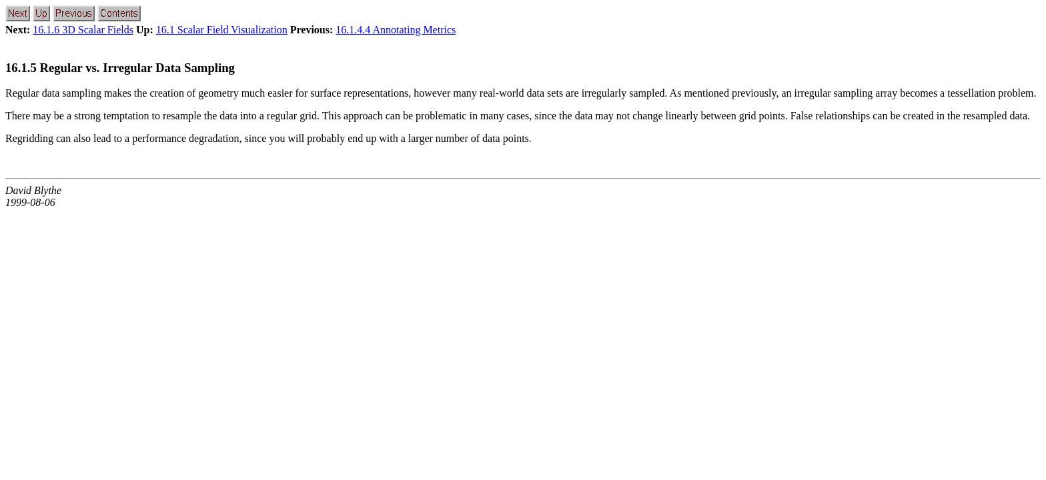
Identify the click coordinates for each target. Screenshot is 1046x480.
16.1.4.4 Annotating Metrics (396, 29)
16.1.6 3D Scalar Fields (83, 29)
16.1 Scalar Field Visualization (222, 29)
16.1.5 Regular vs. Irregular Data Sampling (120, 68)
